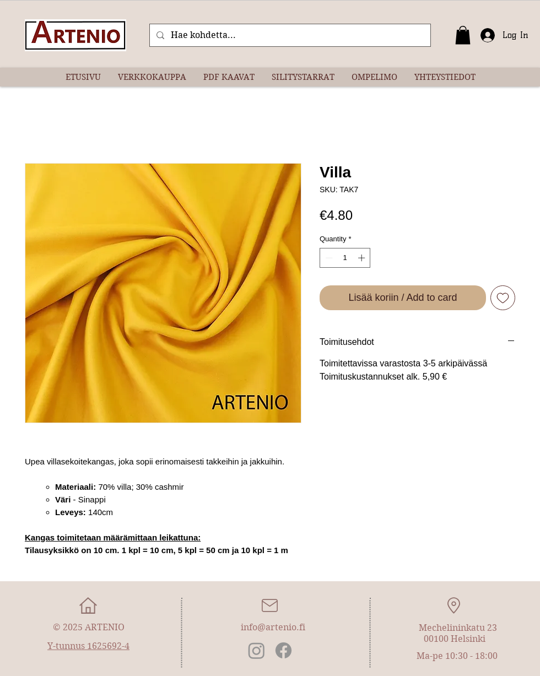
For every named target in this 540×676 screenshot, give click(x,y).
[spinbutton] (345, 257)
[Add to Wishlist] (502, 297)
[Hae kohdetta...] (289, 35)
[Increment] (362, 257)
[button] (463, 35)
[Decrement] (327, 257)
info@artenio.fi (273, 627)
